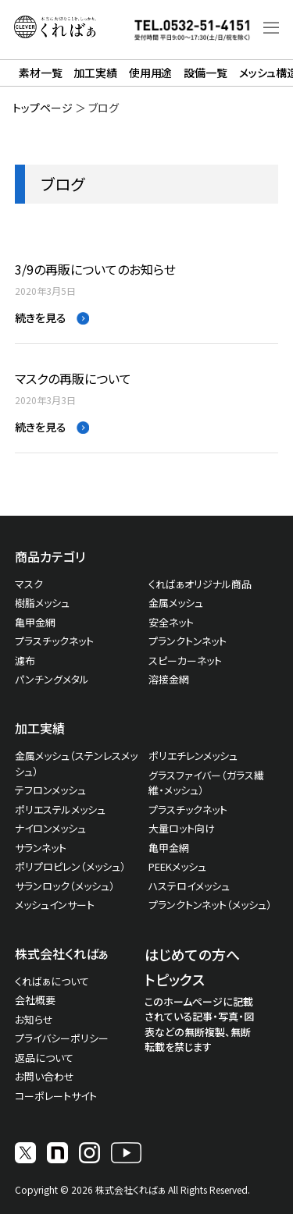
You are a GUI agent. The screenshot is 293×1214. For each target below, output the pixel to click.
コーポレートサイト (56, 1095)
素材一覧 (40, 72)
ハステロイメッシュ (189, 886)
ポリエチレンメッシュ (193, 755)
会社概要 (35, 999)
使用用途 (150, 72)
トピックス (175, 979)
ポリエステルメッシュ (60, 809)
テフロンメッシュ (50, 790)
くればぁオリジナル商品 (200, 584)
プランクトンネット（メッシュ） (210, 904)
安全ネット (171, 622)
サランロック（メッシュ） (65, 886)
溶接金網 (168, 679)
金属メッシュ (175, 602)
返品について (44, 1057)
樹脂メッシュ (42, 602)
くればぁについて (52, 981)
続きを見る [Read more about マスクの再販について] (42, 427)
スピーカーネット (185, 660)
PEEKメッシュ (177, 866)
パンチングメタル (52, 679)
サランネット (40, 847)
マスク (29, 584)
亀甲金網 (35, 622)
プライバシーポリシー (62, 1038)
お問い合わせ (44, 1076)
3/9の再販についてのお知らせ (95, 269)
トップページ (43, 107)
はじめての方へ (192, 954)
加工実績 (94, 72)
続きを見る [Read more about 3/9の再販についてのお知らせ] (42, 317)
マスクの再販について (73, 378)
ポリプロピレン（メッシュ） (70, 866)
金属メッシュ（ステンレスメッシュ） (76, 763)
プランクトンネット (187, 641)
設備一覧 (205, 72)
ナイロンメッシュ (50, 828)
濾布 (25, 660)
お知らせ (34, 1019)
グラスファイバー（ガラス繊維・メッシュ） (206, 783)
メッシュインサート (55, 904)
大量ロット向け (181, 828)
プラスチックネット (54, 641)
